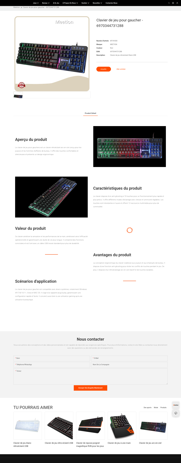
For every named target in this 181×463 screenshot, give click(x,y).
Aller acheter (120, 69)
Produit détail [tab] (90, 113)
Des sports (147, 407)
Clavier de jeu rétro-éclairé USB (59, 443)
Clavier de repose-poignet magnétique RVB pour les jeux (90, 444)
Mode (156, 407)
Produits (163, 407)
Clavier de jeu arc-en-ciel (150, 443)
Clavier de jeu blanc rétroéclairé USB (22, 444)
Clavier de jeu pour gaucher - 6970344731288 (41, 7)
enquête (104, 69)
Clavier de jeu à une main (119, 443)
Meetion (16, 7)
